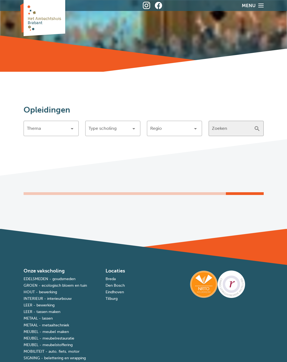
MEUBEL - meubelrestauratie (49, 338)
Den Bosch (115, 285)
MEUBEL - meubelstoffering (48, 345)
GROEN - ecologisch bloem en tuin (55, 285)
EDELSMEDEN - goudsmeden (49, 279)
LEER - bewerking (39, 305)
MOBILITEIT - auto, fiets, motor (51, 351)
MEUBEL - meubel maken (46, 331)
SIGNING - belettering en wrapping (55, 358)
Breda (111, 279)
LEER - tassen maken (42, 311)
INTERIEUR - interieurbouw (48, 298)
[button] (51, 128)
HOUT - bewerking (40, 292)
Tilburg (112, 298)
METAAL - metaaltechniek (46, 325)
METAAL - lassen (38, 318)
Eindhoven (115, 292)
